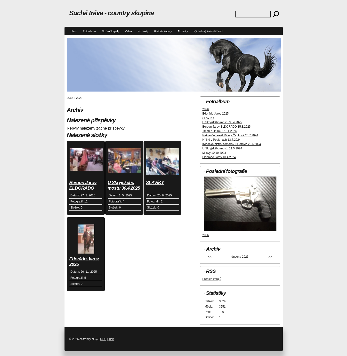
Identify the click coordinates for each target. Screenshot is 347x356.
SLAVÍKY (155, 182)
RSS (103, 339)
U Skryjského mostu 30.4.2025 (124, 185)
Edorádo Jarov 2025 (84, 261)
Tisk (111, 339)
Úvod (74, 31)
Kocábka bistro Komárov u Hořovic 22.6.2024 (231, 144)
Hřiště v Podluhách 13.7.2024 (221, 139)
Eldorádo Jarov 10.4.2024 (219, 157)
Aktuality (183, 31)
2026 (205, 109)
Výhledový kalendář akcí (208, 31)
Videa (128, 31)
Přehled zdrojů (211, 279)
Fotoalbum (89, 31)
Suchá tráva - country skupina (111, 13)
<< (209, 256)
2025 (245, 256)
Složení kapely (110, 31)
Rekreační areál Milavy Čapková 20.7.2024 (230, 135)
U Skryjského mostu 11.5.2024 (222, 148)
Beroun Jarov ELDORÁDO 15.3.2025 (83, 185)
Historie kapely (163, 31)
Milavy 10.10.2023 (214, 153)
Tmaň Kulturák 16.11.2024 (219, 131)
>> (270, 256)
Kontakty (143, 31)
